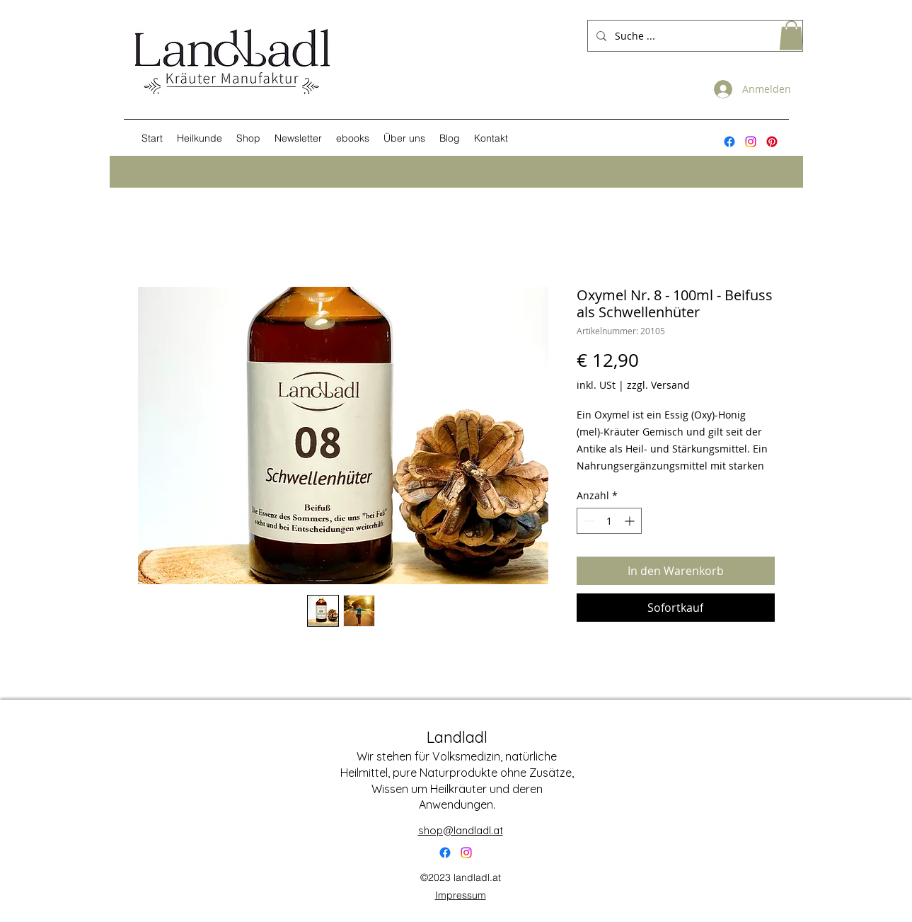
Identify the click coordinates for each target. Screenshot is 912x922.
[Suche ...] (694, 36)
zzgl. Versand (658, 385)
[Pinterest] (772, 142)
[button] (791, 35)
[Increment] (631, 520)
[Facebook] (445, 853)
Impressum (460, 895)
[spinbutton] (609, 520)
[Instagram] (751, 142)
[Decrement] (587, 520)
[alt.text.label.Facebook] (729, 142)
